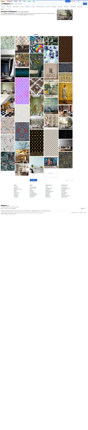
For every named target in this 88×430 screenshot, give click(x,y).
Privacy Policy (73, 212)
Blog (11, 208)
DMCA (85, 212)
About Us (2, 208)
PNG (24, 1)
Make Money (73, 1)
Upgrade (68, 1)
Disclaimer (81, 212)
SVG (20, 1)
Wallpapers (3, 1)
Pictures (15, 1)
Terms (77, 212)
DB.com (14, 208)
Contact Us (6, 208)
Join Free (84, 1)
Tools (34, 1)
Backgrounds (9, 1)
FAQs (9, 208)
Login (78, 1)
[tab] (35, 34)
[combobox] (48, 4)
